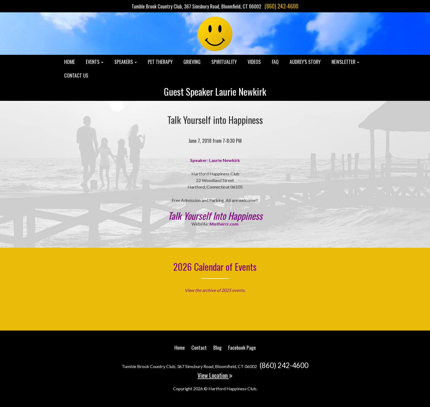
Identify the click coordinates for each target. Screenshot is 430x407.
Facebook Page (242, 347)
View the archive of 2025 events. (215, 290)
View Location (215, 375)
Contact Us (76, 75)
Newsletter (345, 61)
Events (94, 61)
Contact (199, 347)
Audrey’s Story (305, 61)
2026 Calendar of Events (215, 267)
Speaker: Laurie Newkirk (215, 160)
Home (69, 61)
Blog (217, 347)
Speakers (125, 61)
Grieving (191, 61)
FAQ (275, 61)
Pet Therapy (160, 61)
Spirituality (224, 61)
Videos (254, 61)
